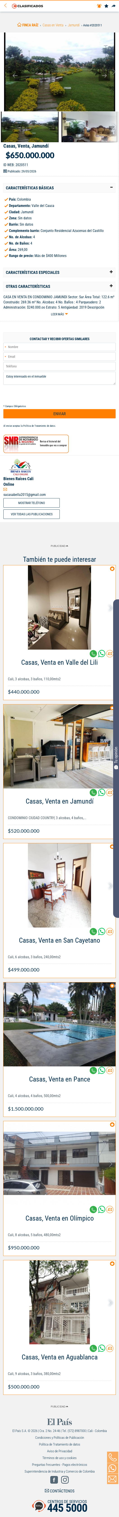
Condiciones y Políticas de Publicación (59, 1438)
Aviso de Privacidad (59, 1451)
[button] (59, 187)
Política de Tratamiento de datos (39, 425)
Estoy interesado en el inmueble (59, 378)
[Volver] (7, 5)
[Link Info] (59, 675)
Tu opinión (116, 758)
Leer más (57, 314)
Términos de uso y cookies (59, 1458)
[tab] (59, 188)
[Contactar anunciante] (109, 655)
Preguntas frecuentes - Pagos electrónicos (59, 1465)
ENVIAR (59, 413)
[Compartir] (113, 6)
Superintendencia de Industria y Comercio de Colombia (60, 1471)
